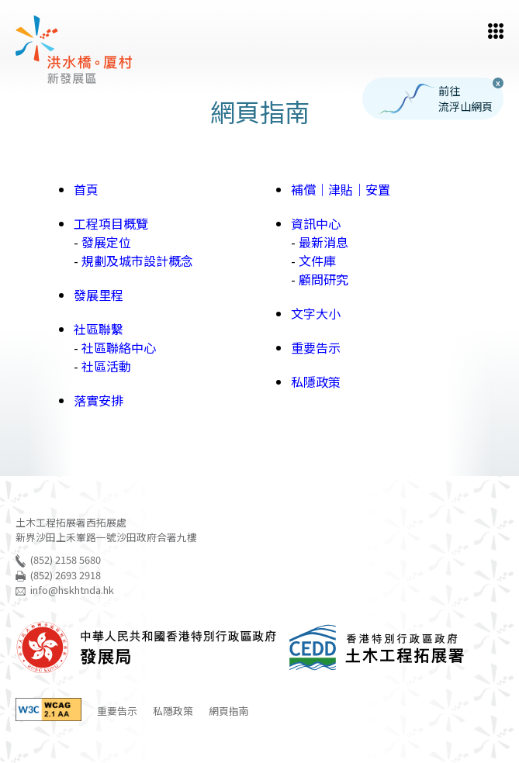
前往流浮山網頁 (436, 99)
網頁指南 (229, 710)
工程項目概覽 (111, 223)
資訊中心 (316, 223)
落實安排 (98, 400)
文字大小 (316, 313)
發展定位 (106, 242)
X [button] (498, 83)
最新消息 (323, 242)
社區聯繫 (98, 328)
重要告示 (316, 347)
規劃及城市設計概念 (137, 260)
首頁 (86, 189)
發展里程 (98, 294)
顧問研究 (323, 279)
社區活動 (106, 366)
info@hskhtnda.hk (72, 589)
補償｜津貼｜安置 (340, 189)
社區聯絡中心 (118, 347)
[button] (495, 31)
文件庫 (317, 260)
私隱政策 (316, 381)
